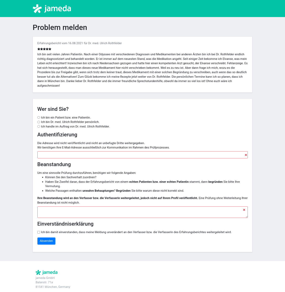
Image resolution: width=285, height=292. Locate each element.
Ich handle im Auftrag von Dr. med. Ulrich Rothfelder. (75, 126)
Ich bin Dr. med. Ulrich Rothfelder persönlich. (70, 122)
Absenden (46, 241)
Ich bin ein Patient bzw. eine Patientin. (66, 117)
